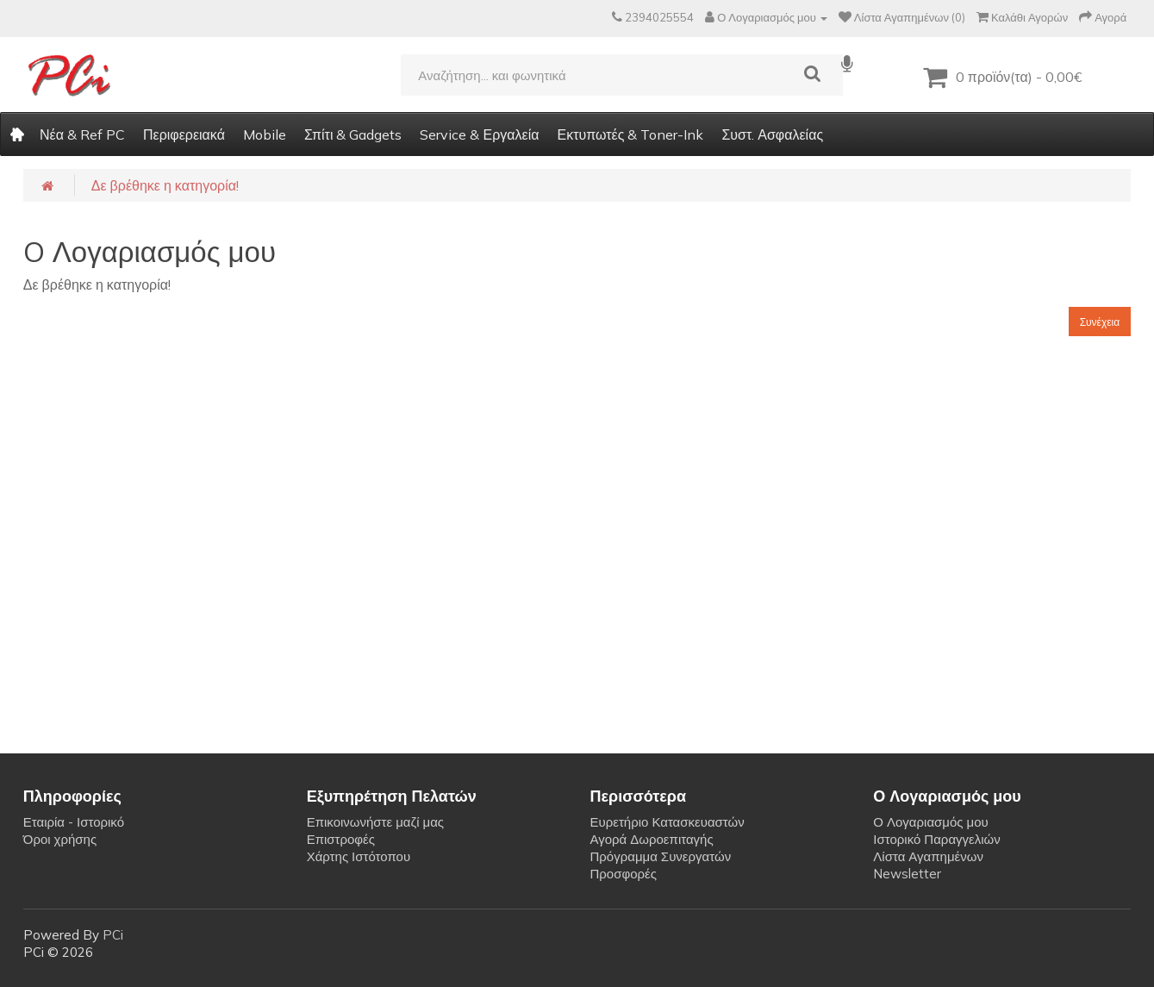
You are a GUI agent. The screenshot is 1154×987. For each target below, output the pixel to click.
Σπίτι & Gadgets (353, 134)
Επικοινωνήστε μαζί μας (375, 822)
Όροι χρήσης (60, 839)
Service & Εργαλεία (479, 134)
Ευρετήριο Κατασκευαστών (666, 822)
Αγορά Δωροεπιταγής (651, 839)
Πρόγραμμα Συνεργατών (660, 856)
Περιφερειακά (184, 134)
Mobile (264, 134)
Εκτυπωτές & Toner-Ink (630, 134)
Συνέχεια (1100, 321)
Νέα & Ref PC (82, 134)
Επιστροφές (341, 839)
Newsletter (907, 873)
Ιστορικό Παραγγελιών (936, 839)
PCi (113, 935)
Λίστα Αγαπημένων (928, 856)
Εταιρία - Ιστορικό (73, 822)
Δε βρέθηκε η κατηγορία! (165, 185)
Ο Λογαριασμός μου (930, 822)
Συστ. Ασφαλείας (772, 134)
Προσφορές (622, 873)
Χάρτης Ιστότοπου (359, 856)
